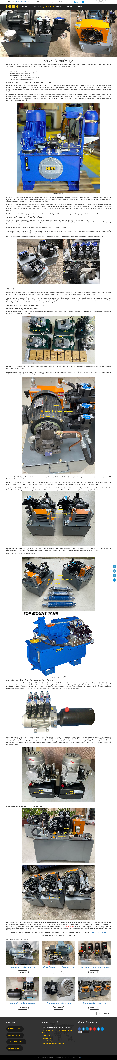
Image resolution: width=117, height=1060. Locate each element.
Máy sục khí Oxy (13, 1048)
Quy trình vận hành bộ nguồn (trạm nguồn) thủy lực (24, 77)
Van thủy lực (73, 932)
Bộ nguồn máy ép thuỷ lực (94, 1003)
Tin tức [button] (70, 6)
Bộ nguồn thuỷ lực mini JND (23, 1003)
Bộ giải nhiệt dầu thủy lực (44, 932)
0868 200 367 (47, 1035)
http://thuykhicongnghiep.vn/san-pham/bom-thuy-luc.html (29, 305)
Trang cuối (107, 1013)
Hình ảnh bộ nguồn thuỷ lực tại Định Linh (21, 79)
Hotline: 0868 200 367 (22, 2)
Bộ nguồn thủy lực (12, 85)
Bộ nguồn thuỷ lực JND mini (58, 1003)
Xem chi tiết (23, 972)
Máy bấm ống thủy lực (50, 935)
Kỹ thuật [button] (59, 6)
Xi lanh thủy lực (61, 932)
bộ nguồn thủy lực (33, 197)
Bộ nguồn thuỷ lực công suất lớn (58, 967)
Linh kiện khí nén (14, 1035)
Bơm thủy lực (16, 932)
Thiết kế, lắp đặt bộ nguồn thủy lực (20, 75)
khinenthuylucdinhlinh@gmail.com (53, 1043)
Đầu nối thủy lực (85, 932)
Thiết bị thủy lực (13, 939)
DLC (81, 1057)
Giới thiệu (37, 6)
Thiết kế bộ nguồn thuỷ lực (23, 968)
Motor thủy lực (28, 932)
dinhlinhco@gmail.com (50, 1041)
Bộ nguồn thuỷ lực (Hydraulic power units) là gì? (23, 72)
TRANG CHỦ (26, 6)
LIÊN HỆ (79, 6)
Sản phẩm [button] (48, 6)
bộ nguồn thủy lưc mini (64, 204)
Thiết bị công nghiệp (15, 1042)
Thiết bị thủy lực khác (67, 935)
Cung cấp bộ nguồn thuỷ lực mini (94, 968)
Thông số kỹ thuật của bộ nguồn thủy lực (22, 73)
